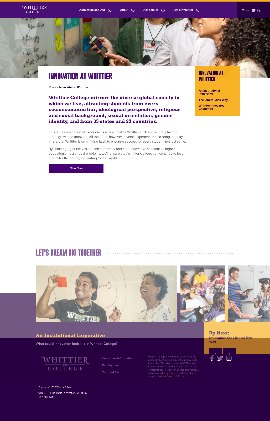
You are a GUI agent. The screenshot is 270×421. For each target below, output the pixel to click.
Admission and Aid (92, 10)
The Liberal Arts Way (213, 100)
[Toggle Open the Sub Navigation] (251, 10)
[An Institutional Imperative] (106, 378)
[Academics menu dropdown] (163, 10)
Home (52, 87)
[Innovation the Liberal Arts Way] (202, 378)
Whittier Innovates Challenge (211, 107)
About (124, 10)
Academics (150, 10)
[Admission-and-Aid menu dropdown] (109, 10)
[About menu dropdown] (133, 10)
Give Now (76, 168)
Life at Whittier (183, 10)
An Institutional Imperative (209, 92)
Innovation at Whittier (211, 76)
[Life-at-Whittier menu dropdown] (198, 10)
